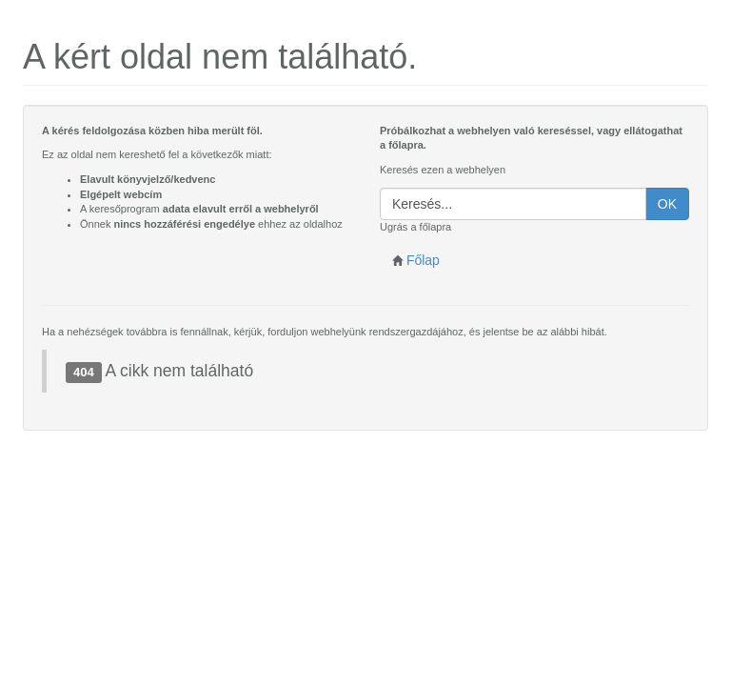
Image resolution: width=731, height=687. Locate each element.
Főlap (416, 260)
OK (667, 204)
